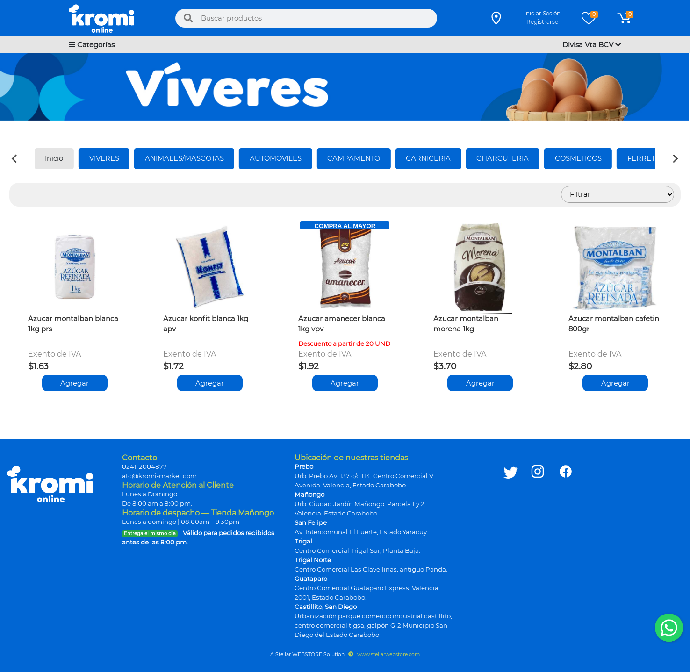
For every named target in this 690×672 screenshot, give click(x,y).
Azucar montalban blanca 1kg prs (73, 324)
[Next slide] (675, 158)
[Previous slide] (14, 158)
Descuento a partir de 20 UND (344, 343)
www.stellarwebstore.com (384, 654)
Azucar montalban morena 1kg (465, 324)
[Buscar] (188, 18)
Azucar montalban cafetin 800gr (613, 324)
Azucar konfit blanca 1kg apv (205, 324)
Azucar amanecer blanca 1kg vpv (341, 324)
